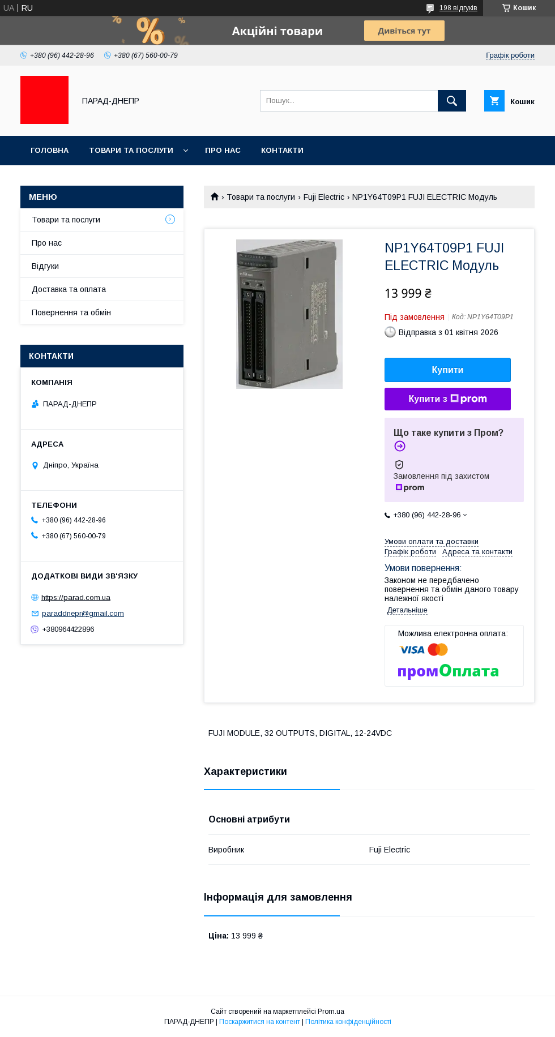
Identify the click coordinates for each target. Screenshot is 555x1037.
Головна (50, 150)
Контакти (282, 150)
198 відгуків (458, 8)
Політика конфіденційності (348, 1022)
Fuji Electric (324, 197)
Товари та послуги (131, 150)
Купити (448, 370)
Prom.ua (331, 1011)
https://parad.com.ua (75, 597)
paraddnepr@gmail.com (83, 613)
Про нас (223, 150)
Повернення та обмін (71, 312)
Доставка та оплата (69, 289)
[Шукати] (452, 101)
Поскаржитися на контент (259, 1022)
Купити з (447, 399)
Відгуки (45, 266)
